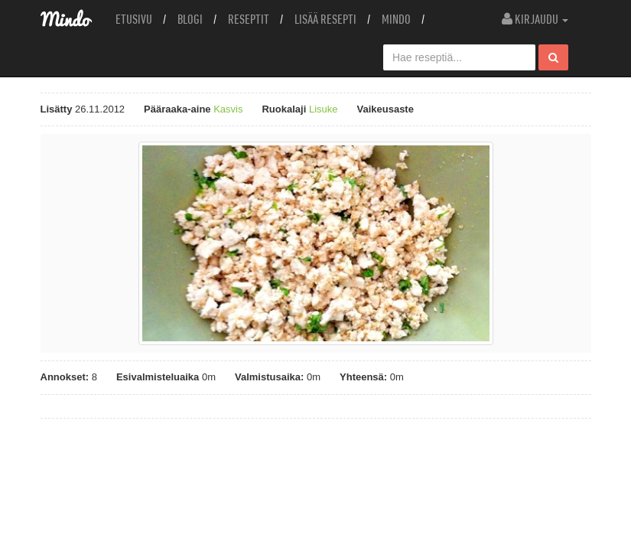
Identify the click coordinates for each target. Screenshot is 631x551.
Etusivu (133, 19)
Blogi (190, 19)
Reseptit (248, 19)
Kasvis (227, 109)
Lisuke (323, 109)
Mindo (396, 19)
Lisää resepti (325, 19)
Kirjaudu (535, 19)
